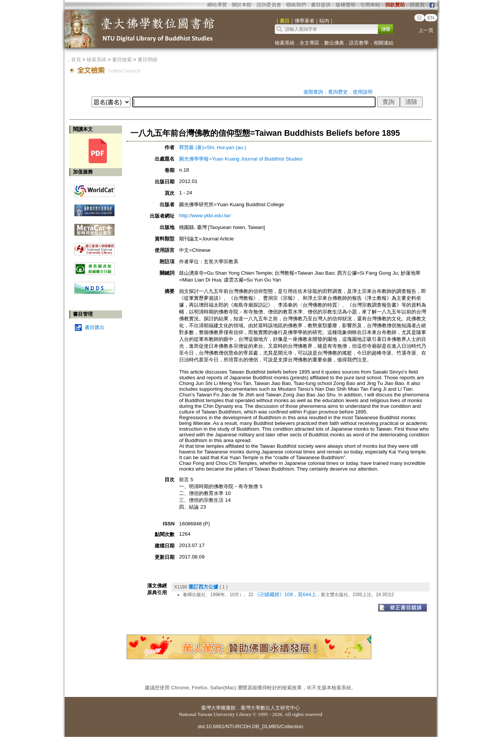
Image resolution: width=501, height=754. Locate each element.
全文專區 (309, 43)
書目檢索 (122, 59)
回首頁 (417, 5)
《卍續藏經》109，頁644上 (285, 594)
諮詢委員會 (269, 5)
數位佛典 (334, 43)
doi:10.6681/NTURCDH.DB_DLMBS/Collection (250, 726)
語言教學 (359, 43)
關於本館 (242, 5)
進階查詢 (313, 92)
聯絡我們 (296, 5)
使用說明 (363, 92)
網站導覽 (217, 5)
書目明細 (147, 59)
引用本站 (370, 5)
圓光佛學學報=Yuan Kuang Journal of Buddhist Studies (240, 159)
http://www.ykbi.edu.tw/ (205, 215)
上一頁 (426, 30)
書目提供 (321, 5)
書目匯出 (95, 327)
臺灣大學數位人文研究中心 (270, 708)
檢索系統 (285, 43)
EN (430, 18)
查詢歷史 (338, 92)
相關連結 (383, 43)
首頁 (76, 59)
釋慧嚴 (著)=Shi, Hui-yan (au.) (212, 147)
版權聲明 (345, 5)
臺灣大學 (211, 708)
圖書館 (228, 708)
